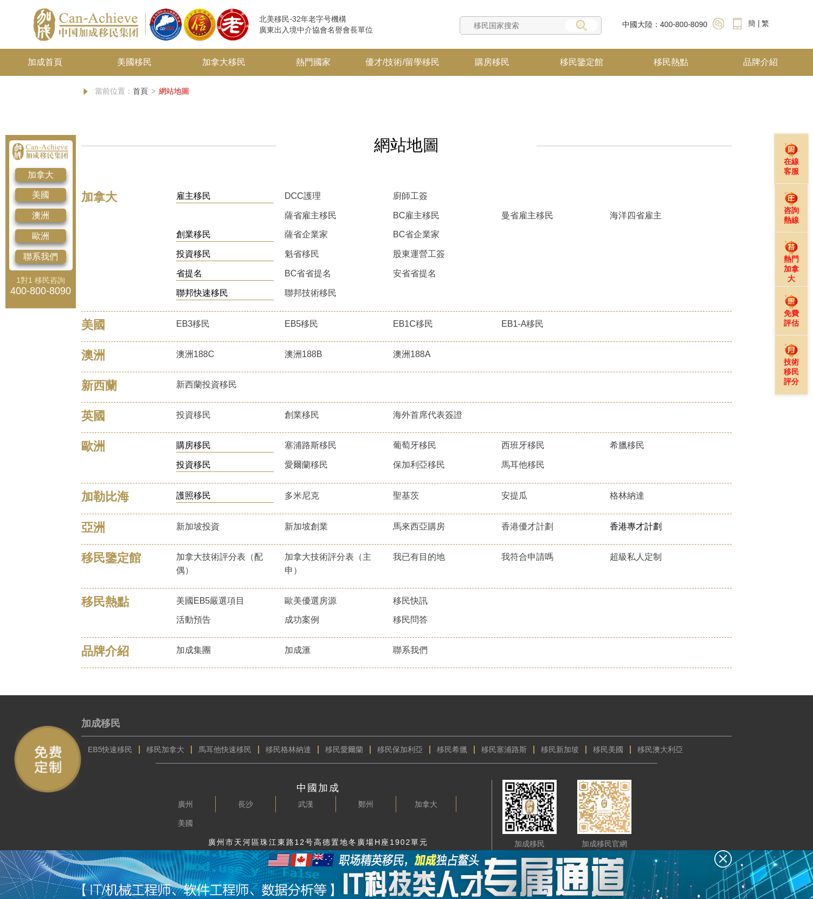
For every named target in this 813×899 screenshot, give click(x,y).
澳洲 (40, 215)
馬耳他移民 (523, 464)
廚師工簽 (410, 196)
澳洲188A (411, 354)
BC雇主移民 (416, 215)
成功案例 (302, 619)
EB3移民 (193, 323)
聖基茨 (406, 495)
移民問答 (410, 619)
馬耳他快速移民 (224, 749)
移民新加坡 (560, 749)
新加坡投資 (198, 526)
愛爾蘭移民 (306, 464)
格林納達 (627, 495)
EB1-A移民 (522, 323)
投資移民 (193, 414)
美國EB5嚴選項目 (210, 600)
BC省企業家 (416, 234)
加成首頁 (45, 62)
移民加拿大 (165, 749)
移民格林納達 (288, 749)
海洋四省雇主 (636, 215)
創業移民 (302, 414)
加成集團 (193, 650)
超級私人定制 (636, 556)
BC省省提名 (308, 273)
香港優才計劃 (527, 526)
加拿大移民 (224, 62)
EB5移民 (301, 323)
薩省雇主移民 (311, 215)
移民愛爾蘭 (344, 749)
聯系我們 (40, 256)
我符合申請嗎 (527, 556)
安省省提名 (414, 273)
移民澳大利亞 (660, 749)
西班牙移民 (523, 445)
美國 (40, 194)
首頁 (140, 91)
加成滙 (298, 650)
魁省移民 (302, 253)
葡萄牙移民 (414, 445)
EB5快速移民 (110, 749)
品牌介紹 (760, 62)
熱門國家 (313, 62)
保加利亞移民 (419, 464)
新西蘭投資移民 (206, 384)
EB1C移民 (413, 323)
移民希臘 (452, 749)
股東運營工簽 (419, 253)
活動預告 (193, 619)
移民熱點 (671, 62)
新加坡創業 (306, 526)
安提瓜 (514, 495)
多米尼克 (302, 495)
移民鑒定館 (581, 62)
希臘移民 (627, 445)
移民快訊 (410, 600)
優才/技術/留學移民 (402, 62)
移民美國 (608, 749)
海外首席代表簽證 (427, 414)
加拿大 (41, 174)
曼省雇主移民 (527, 215)
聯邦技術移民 (311, 292)
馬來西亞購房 (419, 526)
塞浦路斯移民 (311, 445)
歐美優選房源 (311, 600)
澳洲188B (303, 354)
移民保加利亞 (400, 749)
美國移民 (134, 62)
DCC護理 (303, 196)
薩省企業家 (306, 234)
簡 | (754, 23)
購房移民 (492, 62)
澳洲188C (195, 354)
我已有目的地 (419, 556)
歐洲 (40, 236)
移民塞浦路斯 (504, 749)
